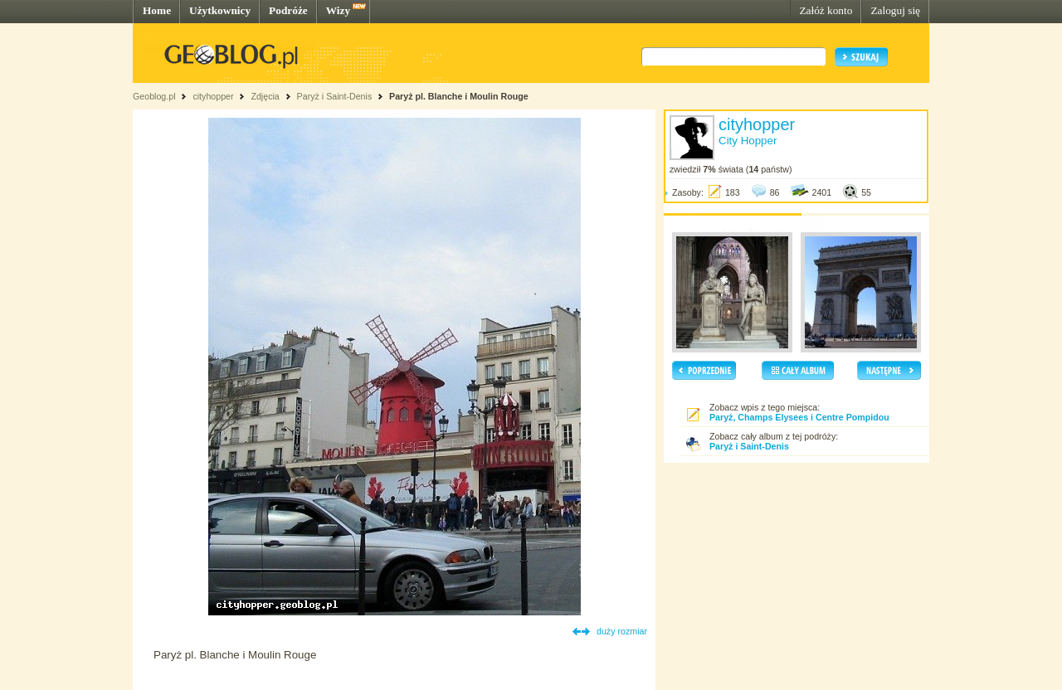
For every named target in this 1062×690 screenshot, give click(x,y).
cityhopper (212, 96)
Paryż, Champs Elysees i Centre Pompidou (799, 417)
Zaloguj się (895, 10)
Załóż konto (825, 10)
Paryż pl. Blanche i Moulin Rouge (459, 96)
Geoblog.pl (154, 96)
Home (157, 10)
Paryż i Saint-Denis (335, 96)
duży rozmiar (622, 631)
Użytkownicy (220, 10)
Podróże (288, 10)
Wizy (338, 10)
